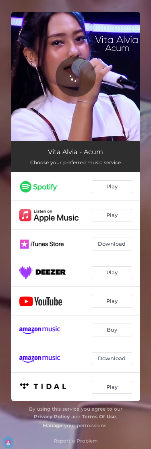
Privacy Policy (52, 416)
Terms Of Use (99, 416)
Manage (52, 425)
